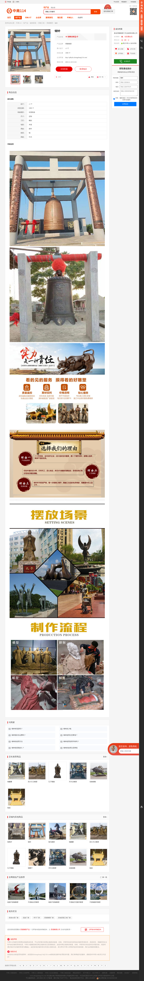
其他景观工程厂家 (64, 918)
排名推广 (127, 973)
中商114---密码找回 (37, 973)
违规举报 (134, 973)
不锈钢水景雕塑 (33, 902)
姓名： (118, 82)
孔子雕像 (51, 782)
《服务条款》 (122, 98)
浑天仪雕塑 (73, 782)
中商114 (18, 23)
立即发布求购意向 (95, 929)
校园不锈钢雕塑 (12, 902)
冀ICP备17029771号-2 (61, 978)
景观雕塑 (50, 23)
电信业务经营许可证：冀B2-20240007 (83, 978)
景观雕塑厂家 (49, 918)
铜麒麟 (9, 782)
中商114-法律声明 (24, 973)
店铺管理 (112, 973)
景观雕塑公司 (55, 929)
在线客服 (64, 69)
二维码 (16, 2)
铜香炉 (9, 842)
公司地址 (120, 53)
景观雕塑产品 (25, 929)
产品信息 (132, 53)
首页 (9, 18)
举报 (92, 77)
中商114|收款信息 (65, 973)
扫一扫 (102, 77)
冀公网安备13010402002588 (107, 978)
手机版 (9, 2)
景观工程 (41, 23)
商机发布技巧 (77, 973)
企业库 (38, 18)
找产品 (18, 18)
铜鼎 (8, 808)
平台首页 (116, 2)
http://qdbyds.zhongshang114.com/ (76, 57)
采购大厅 (28, 17)
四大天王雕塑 (32, 782)
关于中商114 (86, 973)
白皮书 (80, 17)
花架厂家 (26, 918)
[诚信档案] (133, 43)
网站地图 (119, 973)
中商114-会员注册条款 (51, 973)
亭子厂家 (37, 918)
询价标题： (116, 78)
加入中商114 (96, 973)
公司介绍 (132, 49)
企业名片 (127, 61)
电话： (118, 87)
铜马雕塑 (51, 842)
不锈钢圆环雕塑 (95, 902)
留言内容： (117, 91)
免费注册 (104, 973)
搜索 (95, 11)
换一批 (103, 877)
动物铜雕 (93, 782)
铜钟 (29, 842)
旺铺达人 (70, 17)
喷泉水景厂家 (13, 918)
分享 (59, 77)
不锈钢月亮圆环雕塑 (76, 902)
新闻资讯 (49, 18)
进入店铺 (120, 49)
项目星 (60, 18)
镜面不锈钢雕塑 (53, 902)
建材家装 (33, 23)
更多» (105, 757)
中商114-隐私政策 (11, 973)
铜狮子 (30, 868)
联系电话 (83, 69)
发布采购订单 (108, 11)
